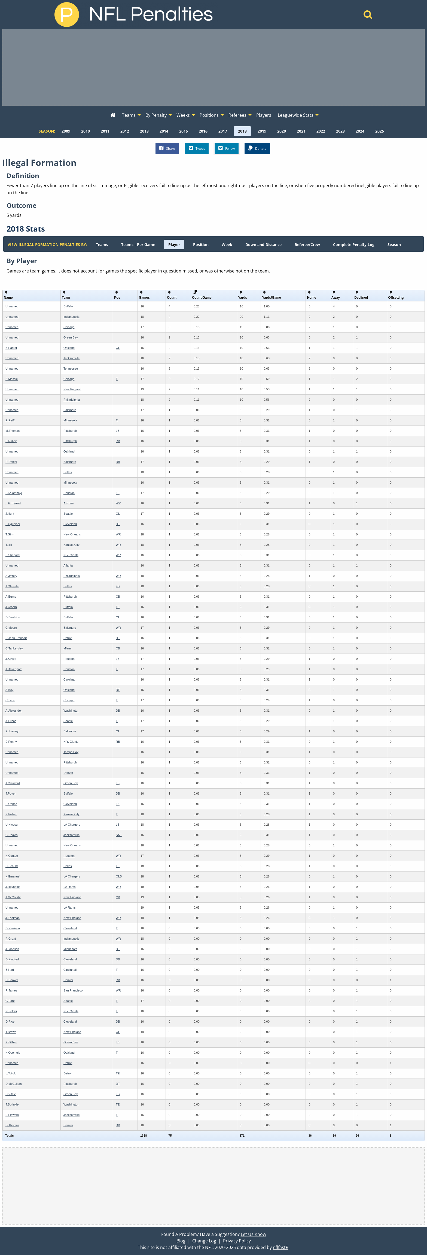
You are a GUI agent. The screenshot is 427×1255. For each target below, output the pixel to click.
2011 (105, 131)
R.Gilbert (11, 1042)
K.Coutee (11, 855)
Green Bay (70, 337)
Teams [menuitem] (129, 115)
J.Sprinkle (12, 1104)
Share (167, 148)
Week (227, 244)
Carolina (69, 679)
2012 (124, 131)
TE (118, 607)
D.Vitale (10, 1094)
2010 (85, 131)
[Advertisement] (213, 67)
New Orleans (72, 534)
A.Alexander (13, 710)
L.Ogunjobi (12, 524)
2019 (262, 131)
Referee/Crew (307, 244)
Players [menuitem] (263, 115)
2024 (360, 131)
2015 (183, 131)
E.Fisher (11, 814)
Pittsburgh (70, 430)
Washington (71, 710)
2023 (340, 131)
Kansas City (71, 544)
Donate (257, 148)
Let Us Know (253, 1234)
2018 (242, 131)
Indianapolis (71, 316)
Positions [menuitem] (209, 115)
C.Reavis (11, 835)
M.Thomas (12, 430)
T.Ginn (9, 534)
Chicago (68, 327)
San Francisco (73, 990)
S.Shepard (12, 555)
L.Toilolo (10, 1073)
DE (118, 689)
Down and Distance (263, 244)
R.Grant (10, 938)
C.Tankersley (14, 648)
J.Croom (11, 607)
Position (201, 244)
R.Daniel (11, 461)
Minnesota (70, 420)
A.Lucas (10, 721)
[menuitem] (113, 115)
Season (394, 244)
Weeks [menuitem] (183, 115)
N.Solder (11, 1011)
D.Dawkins (12, 617)
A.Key (9, 689)
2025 (379, 131)
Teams (102, 244)
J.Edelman (12, 917)
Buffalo (68, 306)
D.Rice (9, 1021)
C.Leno (10, 700)
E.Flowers (12, 1114)
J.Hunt (9, 513)
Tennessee (70, 368)
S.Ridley (11, 441)
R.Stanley (12, 731)
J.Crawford (12, 783)
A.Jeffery (11, 575)
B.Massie (11, 379)
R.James (11, 990)
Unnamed (12, 306)
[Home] (368, 16)
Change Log (204, 1241)
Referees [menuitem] (237, 115)
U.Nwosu (11, 824)
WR (118, 503)
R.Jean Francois (16, 638)
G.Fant (10, 1000)
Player (174, 244)
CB (118, 596)
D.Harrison (12, 928)
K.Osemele (12, 1052)
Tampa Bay (70, 752)
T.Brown (10, 1032)
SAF (118, 835)
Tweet (197, 148)
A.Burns (10, 596)
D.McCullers (13, 1083)
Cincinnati (70, 969)
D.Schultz (11, 866)
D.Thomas (12, 1125)
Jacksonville (71, 358)
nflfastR (280, 1247)
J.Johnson (12, 949)
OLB (119, 876)
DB (118, 461)
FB (118, 586)
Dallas (67, 472)
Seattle (68, 513)
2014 (164, 131)
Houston (69, 493)
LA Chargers (71, 824)
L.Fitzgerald (13, 503)
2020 (281, 131)
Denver (68, 772)
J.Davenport (13, 669)
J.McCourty (13, 897)
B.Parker (11, 347)
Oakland (69, 347)
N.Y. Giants (70, 555)
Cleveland (70, 524)
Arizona (68, 503)
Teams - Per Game (138, 244)
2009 (66, 131)
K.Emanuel (12, 876)
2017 (222, 131)
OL (118, 347)
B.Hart (9, 969)
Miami (67, 648)
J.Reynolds (12, 886)
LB (117, 430)
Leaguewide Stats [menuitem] (295, 115)
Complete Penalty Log (353, 244)
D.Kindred (12, 959)
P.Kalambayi (13, 493)
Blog (180, 1241)
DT (118, 524)
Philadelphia (71, 399)
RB (118, 441)
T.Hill (8, 544)
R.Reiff (9, 420)
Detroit (67, 638)
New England (72, 389)
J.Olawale (12, 586)
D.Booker (11, 980)
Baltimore (69, 410)
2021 (301, 131)
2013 (144, 131)
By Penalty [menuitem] (156, 115)
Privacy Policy (237, 1241)
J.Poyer (10, 793)
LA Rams (69, 886)
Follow (226, 148)
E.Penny (11, 741)
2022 (320, 131)
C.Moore (11, 627)
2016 (203, 131)
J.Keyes (10, 658)
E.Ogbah (11, 803)
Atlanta (68, 565)
